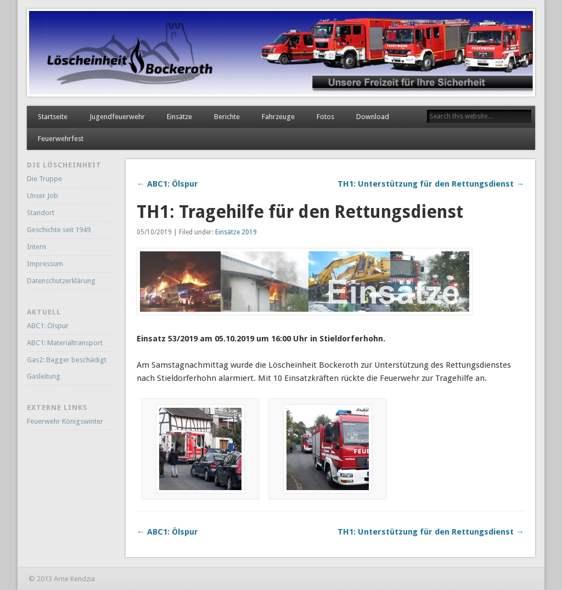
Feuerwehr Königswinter (65, 421)
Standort (40, 213)
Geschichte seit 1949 (59, 230)
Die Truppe (44, 179)
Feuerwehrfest (60, 138)
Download (372, 117)
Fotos (325, 117)
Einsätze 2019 (236, 232)
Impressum (45, 264)
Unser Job (42, 196)
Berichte (227, 117)
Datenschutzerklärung (61, 281)
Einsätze (179, 117)
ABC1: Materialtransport (65, 343)
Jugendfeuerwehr (117, 117)
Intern (36, 247)
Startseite (53, 117)
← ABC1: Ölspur (167, 184)
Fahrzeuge (278, 117)
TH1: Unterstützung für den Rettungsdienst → (431, 184)
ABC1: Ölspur (48, 326)
